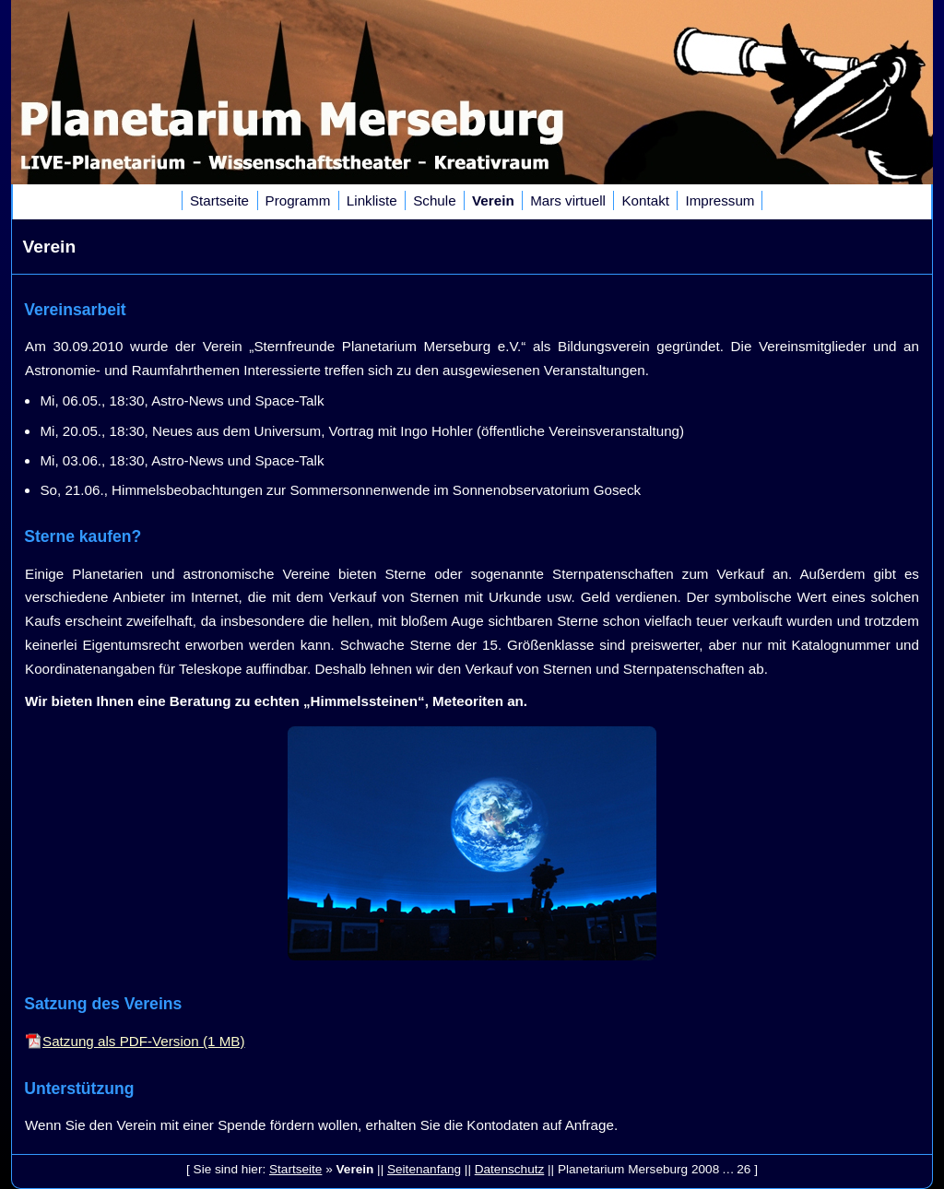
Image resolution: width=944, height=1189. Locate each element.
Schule (434, 200)
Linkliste (372, 200)
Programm (298, 200)
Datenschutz (510, 1169)
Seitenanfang (424, 1169)
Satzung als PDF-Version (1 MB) (143, 1041)
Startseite (219, 200)
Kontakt (645, 200)
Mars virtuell (568, 200)
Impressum (719, 200)
